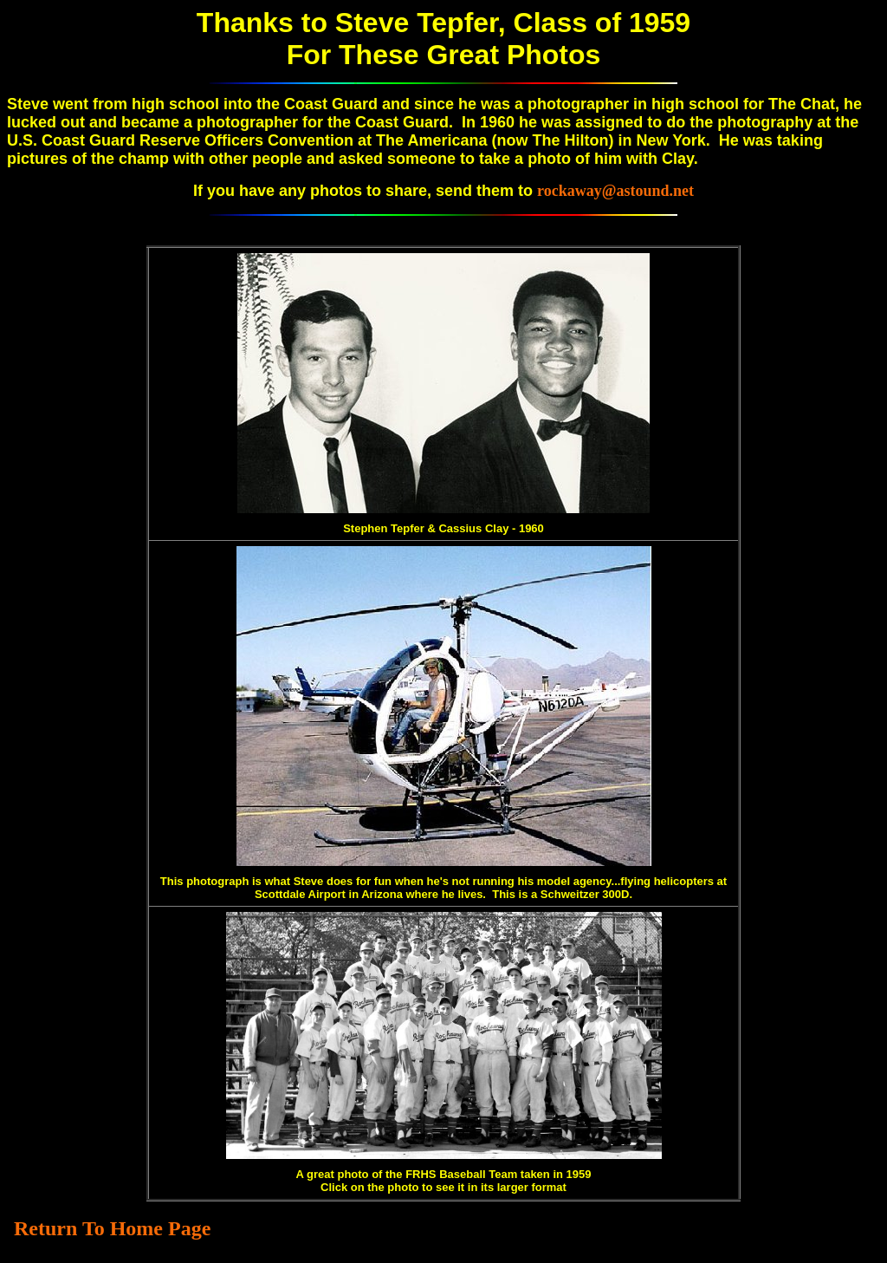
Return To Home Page (112, 1228)
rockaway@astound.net (615, 190)
